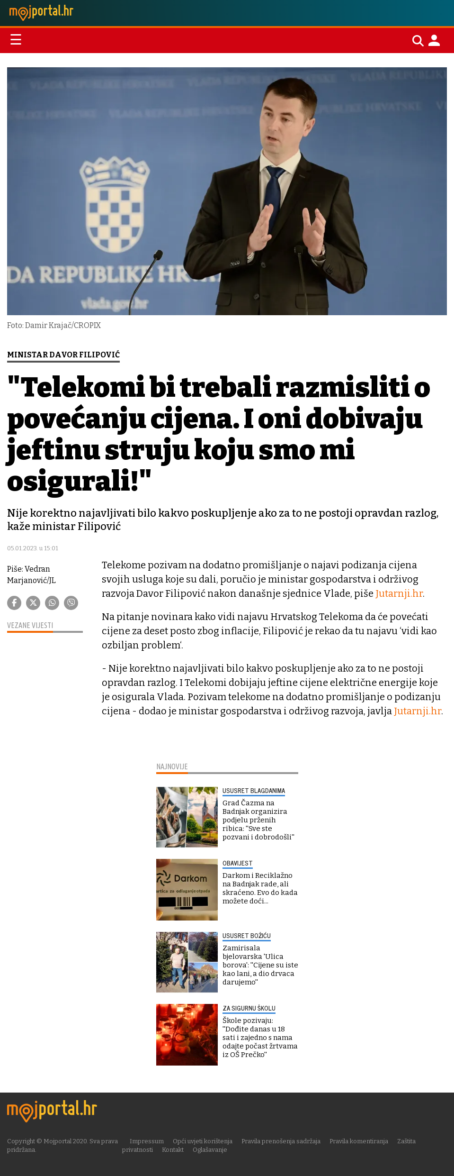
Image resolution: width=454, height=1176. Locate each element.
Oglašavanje (210, 1149)
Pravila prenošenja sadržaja (280, 1141)
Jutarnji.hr (399, 593)
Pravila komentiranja (358, 1141)
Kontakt (173, 1149)
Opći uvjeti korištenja (202, 1141)
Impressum (147, 1141)
